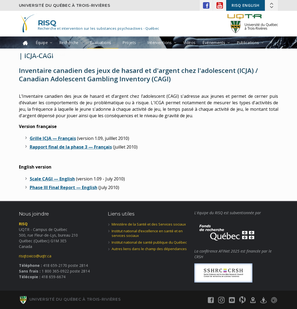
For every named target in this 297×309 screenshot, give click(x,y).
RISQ (47, 22)
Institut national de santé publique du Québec (149, 242)
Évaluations (100, 42)
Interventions (159, 42)
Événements (213, 42)
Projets (129, 42)
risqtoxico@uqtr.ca (35, 255)
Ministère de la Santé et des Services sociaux (149, 224)
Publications (248, 42)
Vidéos (189, 42)
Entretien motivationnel (43, 54)
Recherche (69, 42)
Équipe (42, 42)
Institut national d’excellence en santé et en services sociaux (147, 233)
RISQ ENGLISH (245, 5)
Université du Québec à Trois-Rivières (64, 5)
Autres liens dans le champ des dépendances (149, 248)
